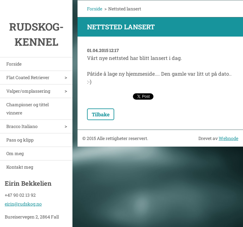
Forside (14, 64)
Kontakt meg (19, 167)
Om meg (15, 153)
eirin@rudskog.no (23, 203)
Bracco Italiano (22, 126)
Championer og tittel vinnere (27, 109)
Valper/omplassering (28, 91)
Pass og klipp (20, 140)
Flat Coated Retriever (27, 77)
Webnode (228, 138)
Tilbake (100, 114)
